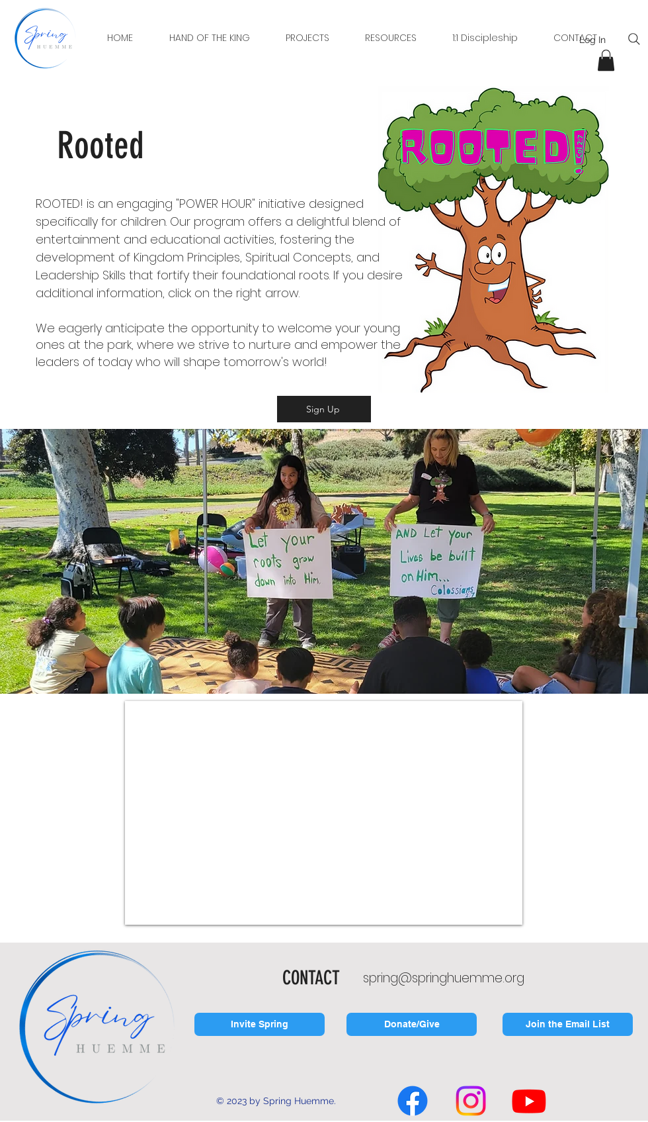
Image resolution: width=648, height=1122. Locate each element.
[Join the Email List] (568, 1024)
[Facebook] (412, 1101)
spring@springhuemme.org (443, 978)
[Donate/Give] (411, 1024)
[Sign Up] (324, 409)
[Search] (634, 39)
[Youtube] (529, 1101)
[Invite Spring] (259, 1024)
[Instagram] (471, 1101)
